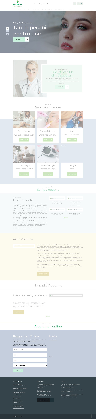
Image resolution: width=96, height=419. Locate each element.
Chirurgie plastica (33, 9)
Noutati (48, 3)
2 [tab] (7, 31)
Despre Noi (42, 3)
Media (54, 3)
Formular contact (46, 400)
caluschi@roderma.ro (18, 408)
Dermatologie (22, 9)
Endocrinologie (59, 9)
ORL (42, 9)
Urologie (69, 9)
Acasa (35, 3)
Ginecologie (49, 9)
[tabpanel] (48, 32)
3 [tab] (7, 34)
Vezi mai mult (22, 39)
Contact (60, 3)
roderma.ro (20, 416)
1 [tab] (7, 28)
